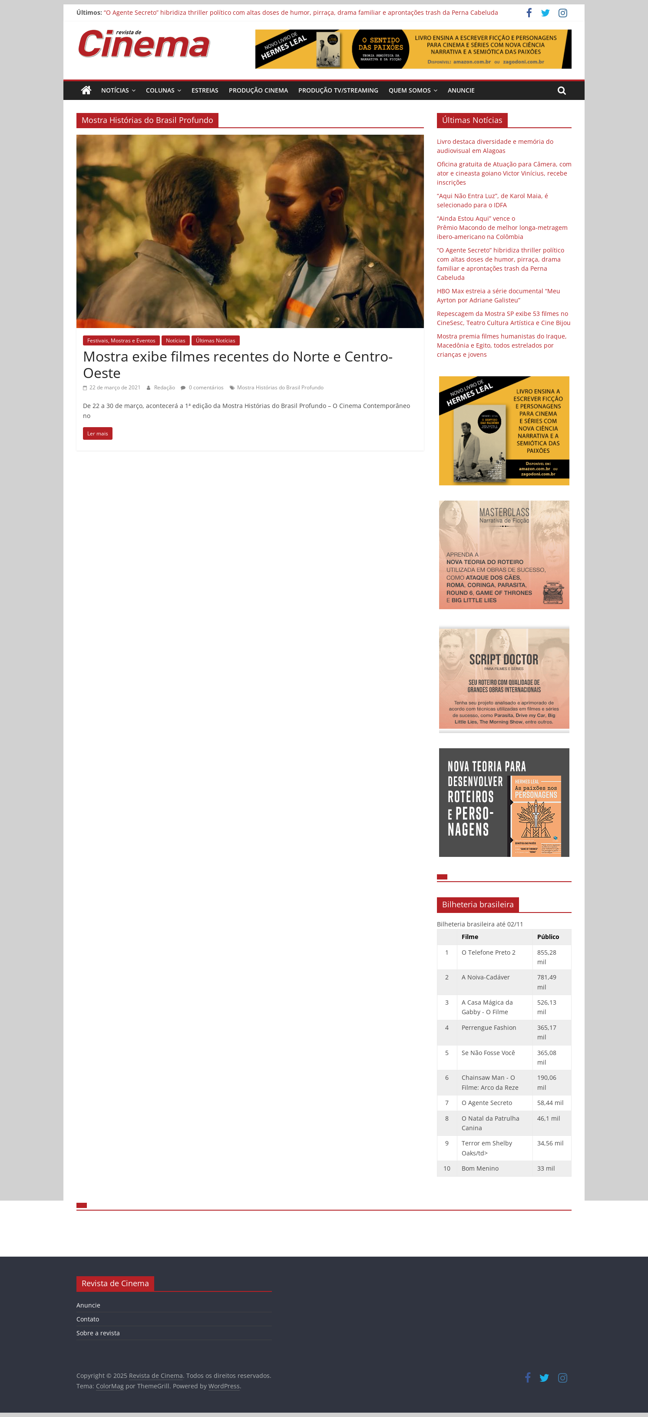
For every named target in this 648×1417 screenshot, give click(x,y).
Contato (87, 1319)
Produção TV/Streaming (338, 90)
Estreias (205, 90)
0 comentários (202, 387)
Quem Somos (410, 90)
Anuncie (461, 90)
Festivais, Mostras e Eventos (121, 340)
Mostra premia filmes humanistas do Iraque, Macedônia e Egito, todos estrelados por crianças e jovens (502, 345)
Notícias (115, 90)
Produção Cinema (258, 90)
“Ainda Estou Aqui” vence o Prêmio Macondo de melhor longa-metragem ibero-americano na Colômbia (502, 227)
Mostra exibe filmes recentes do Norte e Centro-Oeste (238, 364)
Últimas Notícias (215, 340)
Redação (165, 387)
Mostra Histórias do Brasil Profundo (280, 387)
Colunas (160, 90)
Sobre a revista (98, 1333)
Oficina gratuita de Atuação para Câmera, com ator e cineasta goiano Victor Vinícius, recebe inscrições (504, 173)
